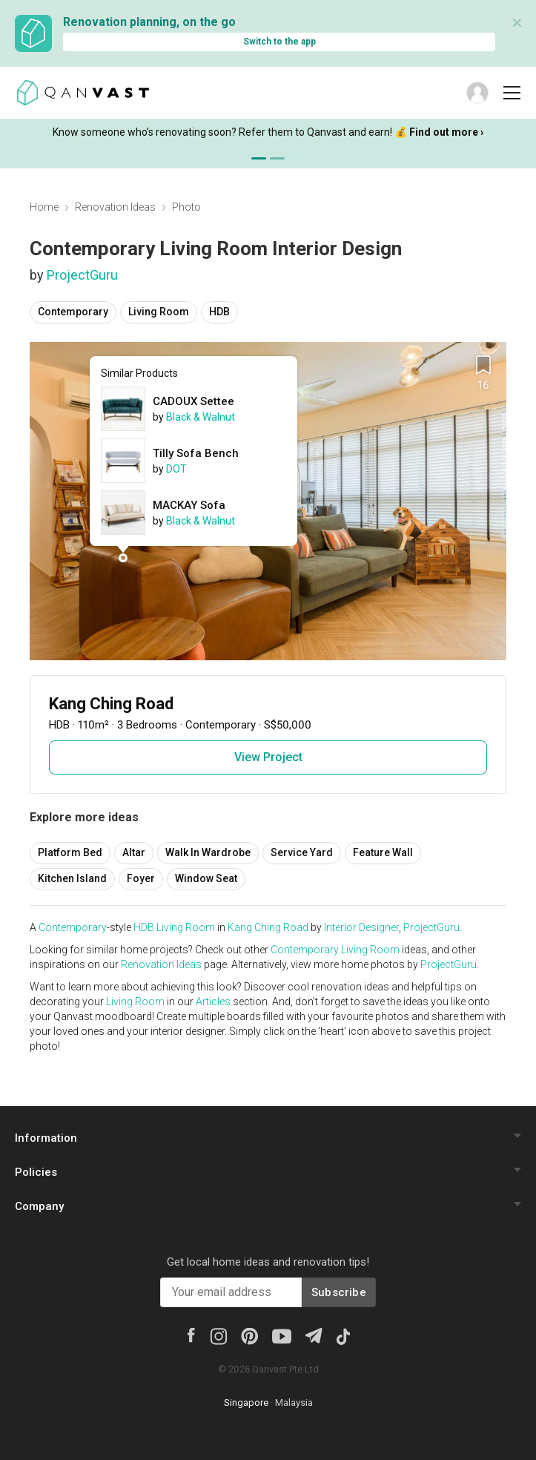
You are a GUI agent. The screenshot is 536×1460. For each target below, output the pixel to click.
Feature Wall (383, 852)
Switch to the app (279, 41)
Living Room (158, 312)
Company (39, 1206)
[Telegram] (313, 1334)
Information (46, 1138)
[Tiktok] (342, 1335)
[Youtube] (281, 1335)
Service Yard (302, 852)
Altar (133, 852)
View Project (268, 757)
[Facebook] (190, 1334)
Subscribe (338, 1292)
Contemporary (73, 312)
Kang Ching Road (268, 927)
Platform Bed (70, 852)
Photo (186, 207)
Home (44, 207)
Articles (213, 1001)
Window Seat (206, 878)
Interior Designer (361, 927)
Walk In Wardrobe (208, 852)
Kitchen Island (72, 878)
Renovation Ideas (115, 207)
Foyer (141, 878)
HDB (219, 312)
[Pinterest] (249, 1335)
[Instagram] (218, 1335)
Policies (36, 1172)
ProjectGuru (82, 275)
